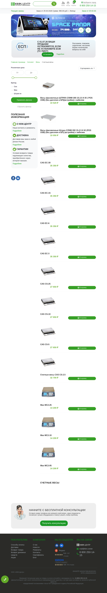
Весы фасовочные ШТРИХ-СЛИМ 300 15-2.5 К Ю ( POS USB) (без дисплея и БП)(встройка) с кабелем (66, 99)
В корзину (82, 104)
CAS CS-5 (44, 344)
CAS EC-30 (45, 163)
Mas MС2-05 (46, 466)
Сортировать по (86, 68)
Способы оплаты (17, 545)
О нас (35, 545)
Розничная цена (17, 68)
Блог (35, 557)
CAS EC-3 (44, 254)
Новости (36, 547)
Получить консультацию (54, 523)
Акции (13, 557)
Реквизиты (37, 550)
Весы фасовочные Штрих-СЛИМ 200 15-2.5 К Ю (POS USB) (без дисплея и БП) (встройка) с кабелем (65, 131)
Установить (47, 54)
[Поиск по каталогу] (53, 4)
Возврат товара (17, 550)
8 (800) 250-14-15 (81, 578)
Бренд (13, 83)
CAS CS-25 (45, 284)
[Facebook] (57, 545)
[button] (88, 30)
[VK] (61, 545)
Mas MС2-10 (46, 435)
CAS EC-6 (44, 223)
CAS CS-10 (45, 314)
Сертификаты (38, 555)
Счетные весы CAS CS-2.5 (53, 375)
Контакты (36, 552)
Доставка (14, 547)
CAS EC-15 (45, 193)
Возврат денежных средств (18, 553)
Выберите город (89, 2)
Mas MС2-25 (46, 405)
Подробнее (60, 54)
